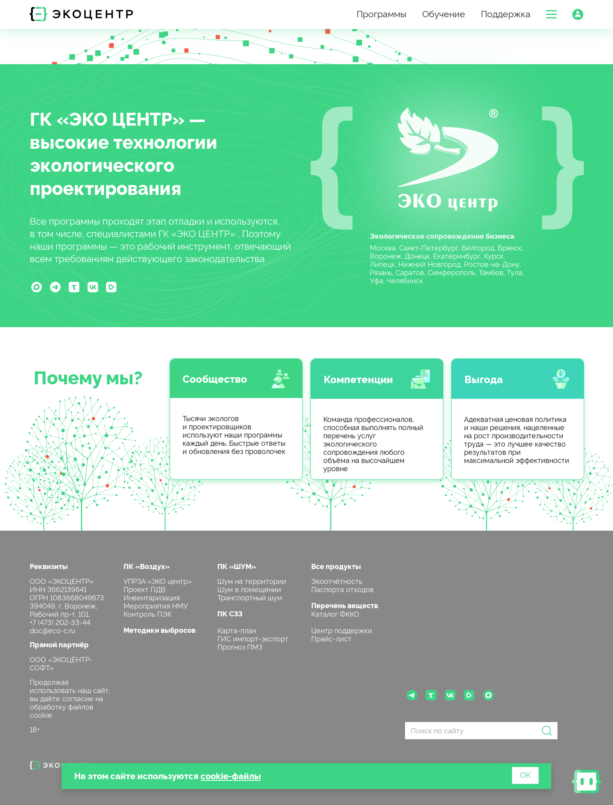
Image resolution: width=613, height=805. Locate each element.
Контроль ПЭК (148, 613)
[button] (551, 14)
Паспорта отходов (342, 589)
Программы (382, 13)
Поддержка (506, 13)
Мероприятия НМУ (156, 605)
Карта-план (236, 630)
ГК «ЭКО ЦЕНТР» (107, 117)
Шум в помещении (249, 589)
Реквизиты (49, 566)
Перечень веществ (344, 605)
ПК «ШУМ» (236, 566)
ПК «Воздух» (147, 566)
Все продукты (336, 566)
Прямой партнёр (59, 644)
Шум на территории (251, 580)
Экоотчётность (336, 580)
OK (525, 774)
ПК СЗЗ (229, 613)
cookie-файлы (231, 775)
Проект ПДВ (144, 589)
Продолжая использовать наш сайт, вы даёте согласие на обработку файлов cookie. (70, 698)
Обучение (443, 13)
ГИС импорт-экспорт (253, 638)
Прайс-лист (331, 638)
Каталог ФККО (335, 613)
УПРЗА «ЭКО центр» (158, 580)
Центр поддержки (341, 630)
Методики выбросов (159, 630)
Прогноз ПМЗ (239, 646)
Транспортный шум (249, 597)
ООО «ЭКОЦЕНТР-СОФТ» (61, 663)
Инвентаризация (152, 597)
